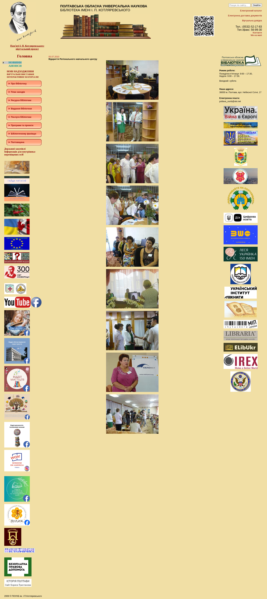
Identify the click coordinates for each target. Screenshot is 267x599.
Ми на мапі (256, 35)
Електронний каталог (251, 10)
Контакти (257, 32)
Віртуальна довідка (252, 20)
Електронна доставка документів (245, 15)
